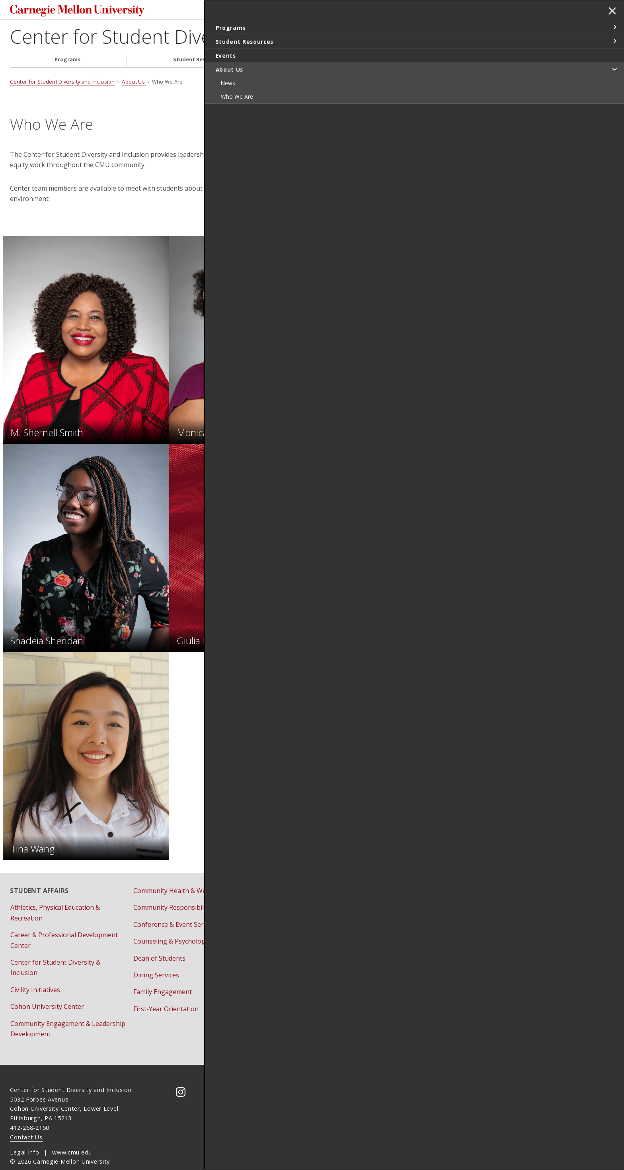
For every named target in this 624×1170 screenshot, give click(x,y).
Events (324, 61)
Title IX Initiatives (404, 918)
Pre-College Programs (289, 908)
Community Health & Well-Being (181, 874)
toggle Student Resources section (614, 41)
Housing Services (281, 891)
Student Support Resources (297, 958)
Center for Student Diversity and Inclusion (188, 38)
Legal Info (24, 1135)
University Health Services (294, 975)
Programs (67, 61)
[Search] (435, 11)
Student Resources (198, 61)
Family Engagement (162, 975)
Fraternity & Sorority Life (293, 874)
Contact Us (26, 1120)
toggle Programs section (614, 27)
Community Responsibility (172, 891)
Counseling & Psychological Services (187, 924)
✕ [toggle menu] (610, 11)
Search (489, 11)
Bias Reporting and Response (422, 901)
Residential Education (288, 924)
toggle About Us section (614, 69)
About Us (438, 61)
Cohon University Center (47, 990)
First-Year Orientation (166, 992)
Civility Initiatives (35, 973)
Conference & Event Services (175, 908)
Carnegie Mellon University (86, 12)
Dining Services (156, 958)
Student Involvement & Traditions (306, 941)
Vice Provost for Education (417, 935)
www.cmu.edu (72, 1135)
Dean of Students (159, 941)
